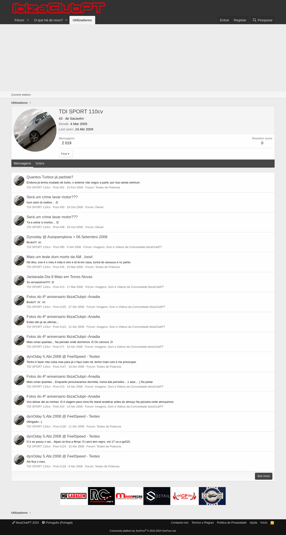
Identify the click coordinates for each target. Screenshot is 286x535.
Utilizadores (82, 20)
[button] (28, 20)
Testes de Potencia (107, 187)
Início (263, 522)
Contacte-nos (179, 522)
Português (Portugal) (57, 522)
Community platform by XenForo (143, 530)
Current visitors (21, 94)
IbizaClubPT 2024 (25, 522)
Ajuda (253, 522)
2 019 (67, 143)
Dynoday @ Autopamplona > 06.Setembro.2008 (67, 237)
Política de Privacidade (231, 522)
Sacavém (77, 118)
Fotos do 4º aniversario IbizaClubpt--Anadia (63, 297)
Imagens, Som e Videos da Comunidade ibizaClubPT (127, 247)
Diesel (99, 207)
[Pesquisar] (262, 20)
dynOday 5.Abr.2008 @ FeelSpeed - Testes (63, 356)
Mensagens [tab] (22, 163)
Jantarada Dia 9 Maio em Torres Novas (60, 277)
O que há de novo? (48, 20)
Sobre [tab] (40, 163)
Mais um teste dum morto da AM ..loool (60, 257)
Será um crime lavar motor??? (52, 197)
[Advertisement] (143, 57)
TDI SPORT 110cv (38, 187)
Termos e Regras (202, 522)
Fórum (19, 20)
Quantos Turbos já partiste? (50, 177)
